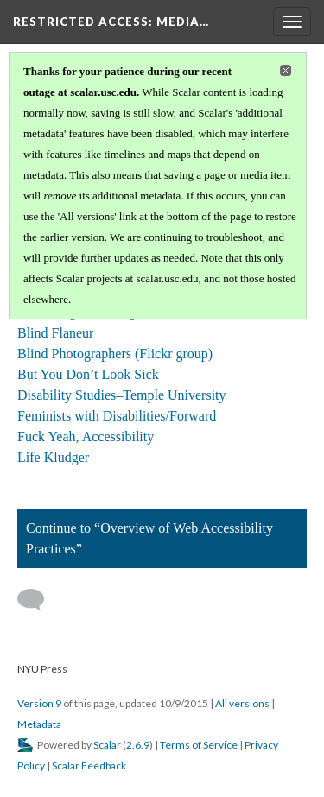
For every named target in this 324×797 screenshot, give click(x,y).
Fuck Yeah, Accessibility (85, 436)
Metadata (39, 724)
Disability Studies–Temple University (121, 395)
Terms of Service (199, 744)
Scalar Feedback (89, 765)
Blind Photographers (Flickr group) (115, 353)
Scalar (107, 744)
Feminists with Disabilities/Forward (116, 415)
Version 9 (39, 703)
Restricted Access (111, 21)
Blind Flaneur (55, 333)
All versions (242, 703)
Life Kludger (53, 457)
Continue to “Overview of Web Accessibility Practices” (149, 538)
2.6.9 (137, 744)
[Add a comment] (38, 600)
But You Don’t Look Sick (88, 374)
